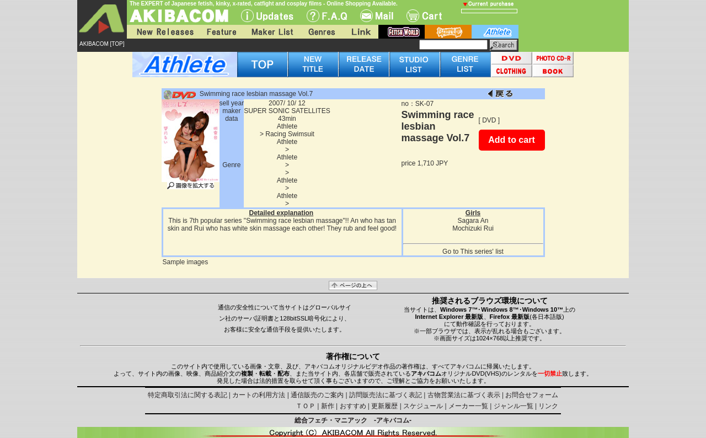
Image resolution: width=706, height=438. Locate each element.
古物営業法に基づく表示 (463, 395)
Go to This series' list (473, 251)
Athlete (287, 126)
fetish (401, 32)
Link (360, 32)
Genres (321, 32)
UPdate (267, 16)
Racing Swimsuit (289, 134)
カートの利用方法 (258, 395)
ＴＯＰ (305, 406)
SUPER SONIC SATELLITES (287, 111)
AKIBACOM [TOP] (102, 44)
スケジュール (423, 406)
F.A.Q (326, 16)
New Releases (163, 32)
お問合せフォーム (531, 395)
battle (448, 32)
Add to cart (511, 140)
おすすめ (353, 406)
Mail (377, 16)
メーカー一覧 (468, 406)
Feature (221, 32)
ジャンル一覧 (513, 406)
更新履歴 (384, 406)
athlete (495, 32)
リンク (548, 406)
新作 (327, 406)
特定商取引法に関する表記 (187, 395)
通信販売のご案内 (317, 395)
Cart (424, 16)
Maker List (272, 32)
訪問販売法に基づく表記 (385, 395)
